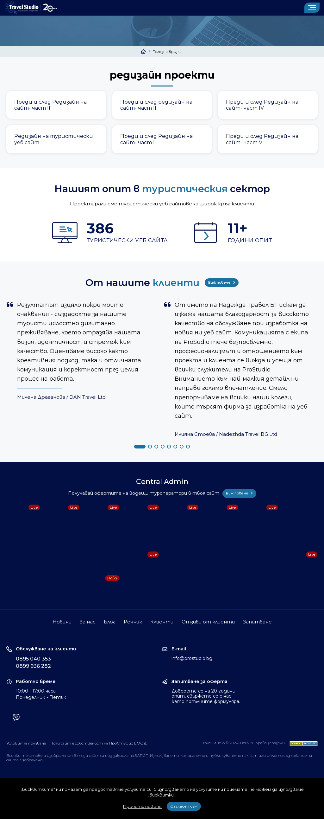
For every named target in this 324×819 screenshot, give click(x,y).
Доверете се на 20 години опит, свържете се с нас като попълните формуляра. (205, 696)
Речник (133, 622)
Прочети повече (142, 806)
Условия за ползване (26, 743)
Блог (109, 622)
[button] (140, 446)
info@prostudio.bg (191, 658)
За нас (88, 622)
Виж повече (221, 282)
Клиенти (161, 622)
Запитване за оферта (199, 681)
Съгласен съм (183, 806)
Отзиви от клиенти (208, 622)
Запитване (257, 622)
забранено (32, 760)
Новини (62, 622)
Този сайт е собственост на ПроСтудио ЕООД (98, 743)
